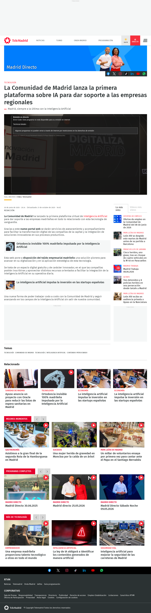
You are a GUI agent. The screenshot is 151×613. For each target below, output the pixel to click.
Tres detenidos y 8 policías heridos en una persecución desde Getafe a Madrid (117, 280)
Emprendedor (12, 548)
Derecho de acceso (78, 595)
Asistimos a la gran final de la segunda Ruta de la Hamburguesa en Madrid (26, 434)
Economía (83, 390)
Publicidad (63, 595)
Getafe (126, 277)
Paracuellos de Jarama (134, 249)
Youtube (138, 73)
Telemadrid (17, 584)
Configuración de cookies (67, 598)
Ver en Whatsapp (101, 570)
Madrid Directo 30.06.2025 (26, 487)
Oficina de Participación (14, 598)
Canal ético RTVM (127, 595)
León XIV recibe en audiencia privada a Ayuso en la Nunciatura (117, 296)
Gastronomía (12, 450)
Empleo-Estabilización (97, 595)
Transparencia (40, 595)
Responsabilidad (26, 595)
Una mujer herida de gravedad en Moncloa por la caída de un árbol (74, 434)
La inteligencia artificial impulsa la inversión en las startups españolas (10, 285)
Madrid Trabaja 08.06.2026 (117, 269)
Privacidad (30, 598)
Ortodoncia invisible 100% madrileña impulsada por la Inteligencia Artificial (10, 246)
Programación (105, 40)
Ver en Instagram (66, 570)
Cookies (51, 598)
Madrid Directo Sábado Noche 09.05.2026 (122, 487)
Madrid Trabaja (130, 266)
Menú (145, 40)
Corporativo (12, 591)
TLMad (59, 40)
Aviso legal (41, 598)
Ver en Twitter (58, 571)
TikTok (126, 73)
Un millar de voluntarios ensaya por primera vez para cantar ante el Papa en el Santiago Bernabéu (122, 434)
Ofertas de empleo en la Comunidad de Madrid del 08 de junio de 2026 (117, 219)
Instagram (120, 73)
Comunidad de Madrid (24, 353)
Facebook (108, 73)
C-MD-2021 (75, 58)
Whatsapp (144, 73)
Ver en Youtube (92, 570)
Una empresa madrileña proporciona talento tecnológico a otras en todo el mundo (26, 533)
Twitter (114, 73)
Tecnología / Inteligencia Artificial (50, 353)
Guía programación (52, 584)
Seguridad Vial (108, 548)
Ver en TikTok (75, 571)
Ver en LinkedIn (84, 570)
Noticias (40, 40)
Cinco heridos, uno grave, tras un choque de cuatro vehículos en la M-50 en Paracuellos (117, 252)
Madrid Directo (13, 502)
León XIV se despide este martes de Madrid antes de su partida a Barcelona (117, 235)
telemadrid (12, 607)
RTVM (7, 579)
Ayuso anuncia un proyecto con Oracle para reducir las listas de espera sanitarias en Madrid (21, 378)
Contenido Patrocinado (77, 353)
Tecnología (10, 82)
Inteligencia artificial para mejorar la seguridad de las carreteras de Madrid (122, 533)
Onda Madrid (80, 40)
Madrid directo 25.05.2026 (74, 487)
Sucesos (57, 450)
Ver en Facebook (49, 571)
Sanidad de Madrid (15, 390)
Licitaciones (113, 595)
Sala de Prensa (10, 595)
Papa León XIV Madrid (133, 233)
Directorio (52, 595)
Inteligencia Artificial (95, 216)
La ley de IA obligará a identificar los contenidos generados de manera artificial (74, 533)
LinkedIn (132, 73)
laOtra (39, 584)
